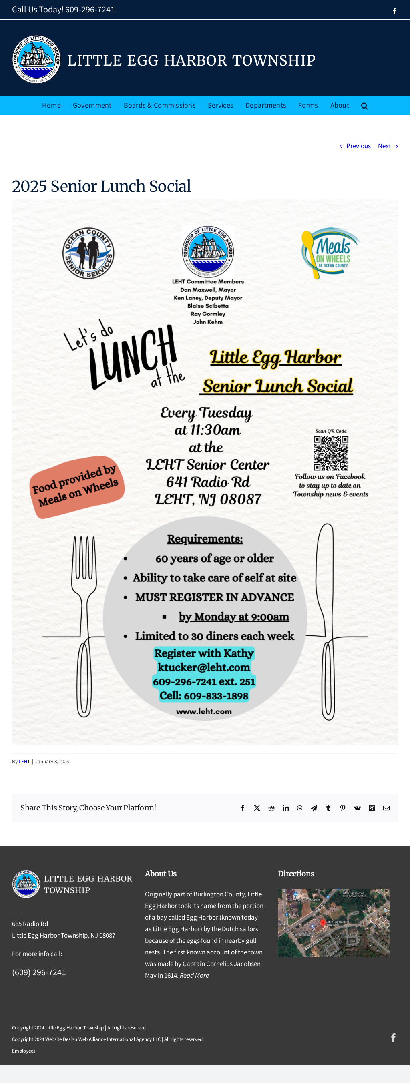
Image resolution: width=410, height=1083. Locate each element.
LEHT (24, 761)
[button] (364, 105)
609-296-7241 (90, 9)
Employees (23, 1051)
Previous (358, 146)
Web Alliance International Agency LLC (119, 1039)
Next (384, 146)
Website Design (61, 1039)
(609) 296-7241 (39, 972)
